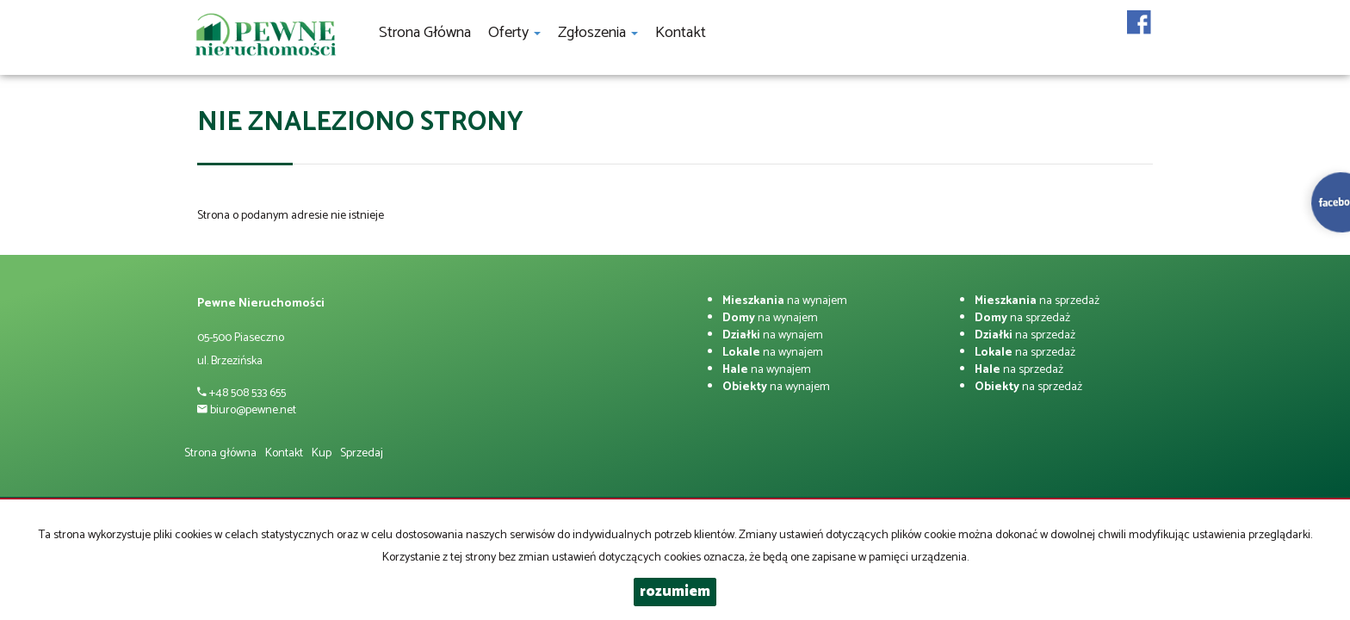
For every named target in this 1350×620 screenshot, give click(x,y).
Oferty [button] (514, 33)
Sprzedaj (361, 453)
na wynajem (784, 301)
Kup (321, 453)
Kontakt (680, 33)
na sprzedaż (1037, 301)
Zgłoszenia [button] (598, 33)
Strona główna (425, 33)
